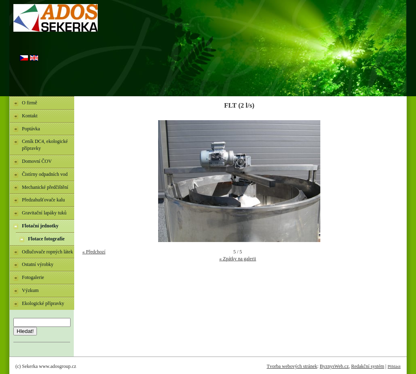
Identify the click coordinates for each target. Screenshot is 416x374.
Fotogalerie (33, 277)
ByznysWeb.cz (334, 366)
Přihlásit (394, 366)
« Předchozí (93, 252)
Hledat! (25, 331)
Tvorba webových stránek (292, 366)
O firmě (29, 103)
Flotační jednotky (40, 226)
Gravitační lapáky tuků (44, 213)
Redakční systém (367, 366)
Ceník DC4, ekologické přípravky (45, 144)
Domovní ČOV (37, 161)
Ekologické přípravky (43, 303)
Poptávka (31, 129)
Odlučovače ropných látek (47, 252)
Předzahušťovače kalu (43, 200)
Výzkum (30, 290)
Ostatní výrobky (38, 264)
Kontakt (30, 116)
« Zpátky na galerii (237, 259)
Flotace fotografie (46, 239)
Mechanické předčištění (45, 187)
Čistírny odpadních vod (45, 174)
